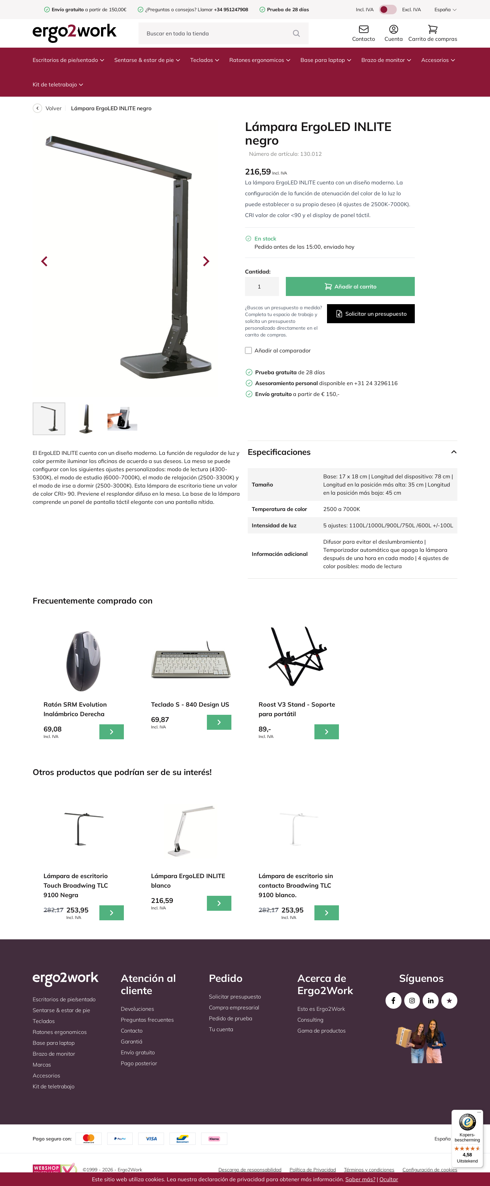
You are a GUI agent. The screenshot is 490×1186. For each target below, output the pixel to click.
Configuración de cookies (430, 1170)
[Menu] (479, 1114)
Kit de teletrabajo (58, 84)
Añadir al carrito (350, 286)
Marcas (42, 1064)
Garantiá (131, 1041)
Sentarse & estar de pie (147, 59)
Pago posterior (139, 1063)
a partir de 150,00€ (89, 9)
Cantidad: (258, 271)
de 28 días (290, 372)
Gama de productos (321, 1030)
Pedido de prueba (230, 1018)
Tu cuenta (221, 1029)
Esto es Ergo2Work (321, 1008)
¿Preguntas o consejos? (170, 9)
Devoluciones (137, 1008)
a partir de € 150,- (297, 394)
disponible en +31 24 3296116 (326, 383)
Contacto (132, 1030)
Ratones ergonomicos (260, 59)
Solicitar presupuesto (235, 996)
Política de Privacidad (313, 1170)
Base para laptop (326, 59)
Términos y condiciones (369, 1170)
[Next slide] (205, 261)
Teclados (205, 59)
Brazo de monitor (386, 59)
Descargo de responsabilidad (249, 1170)
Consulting (310, 1019)
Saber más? (360, 1179)
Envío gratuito (138, 1052)
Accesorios (438, 59)
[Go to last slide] (45, 261)
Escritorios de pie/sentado (69, 59)
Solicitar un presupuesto (371, 314)
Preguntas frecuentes (147, 1019)
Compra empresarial (234, 1007)
